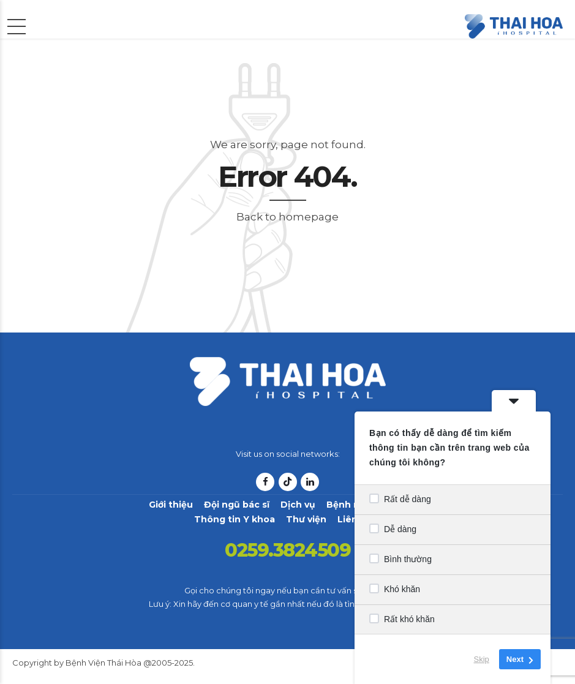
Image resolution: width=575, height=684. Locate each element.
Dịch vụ (297, 504)
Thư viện (306, 519)
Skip (481, 659)
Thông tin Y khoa (234, 519)
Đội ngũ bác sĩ (236, 504)
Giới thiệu (171, 504)
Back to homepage (287, 217)
